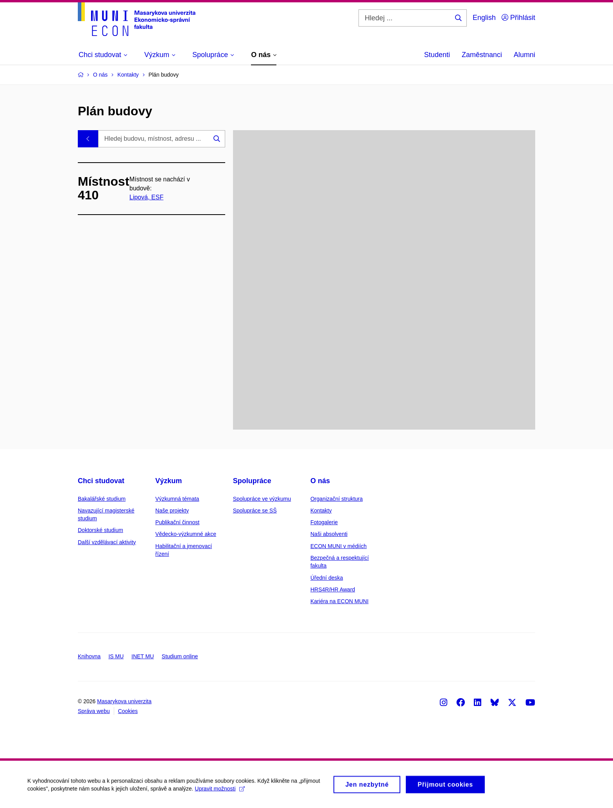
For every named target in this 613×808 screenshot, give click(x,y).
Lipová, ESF (146, 197)
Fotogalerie (324, 522)
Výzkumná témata (177, 499)
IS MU (116, 656)
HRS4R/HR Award (332, 589)
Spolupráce (252, 481)
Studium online (180, 656)
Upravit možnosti (219, 792)
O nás (320, 481)
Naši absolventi (329, 534)
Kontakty (321, 510)
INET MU (142, 656)
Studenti (437, 55)
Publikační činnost (177, 522)
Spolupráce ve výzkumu (262, 499)
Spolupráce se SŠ (255, 510)
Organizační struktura (336, 499)
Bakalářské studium (101, 499)
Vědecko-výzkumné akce (185, 534)
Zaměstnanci (482, 55)
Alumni (524, 55)
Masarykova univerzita (124, 701)
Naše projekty (172, 510)
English (484, 17)
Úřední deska (326, 578)
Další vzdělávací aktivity (107, 542)
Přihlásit (518, 17)
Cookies (128, 711)
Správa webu (94, 711)
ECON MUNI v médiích (338, 546)
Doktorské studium (100, 530)
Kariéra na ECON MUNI (339, 601)
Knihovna (89, 656)
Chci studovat (101, 481)
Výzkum (168, 481)
